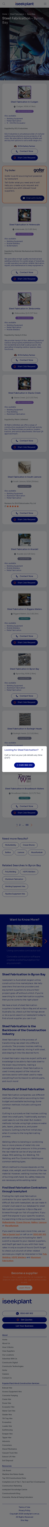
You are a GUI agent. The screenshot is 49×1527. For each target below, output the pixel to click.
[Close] (42, 749)
